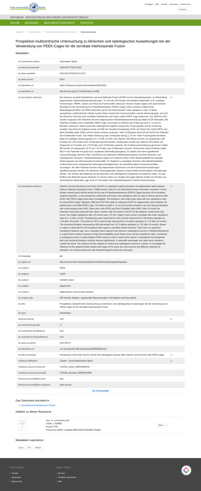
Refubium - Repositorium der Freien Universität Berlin (49, 17)
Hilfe (157, 4)
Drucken (61, 473)
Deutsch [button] (184, 9)
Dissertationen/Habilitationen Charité (61, 32)
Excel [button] (21, 448)
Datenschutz (185, 4)
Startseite (19, 32)
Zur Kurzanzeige (100, 391)
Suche (15, 22)
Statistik (86, 22)
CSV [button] (29, 448)
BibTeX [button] (38, 448)
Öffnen (161, 425)
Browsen (32, 22)
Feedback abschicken (67, 477)
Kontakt (164, 4)
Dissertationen (35, 32)
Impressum (173, 4)
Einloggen (149, 4)
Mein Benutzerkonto (59, 22)
